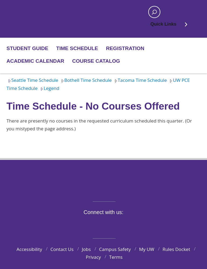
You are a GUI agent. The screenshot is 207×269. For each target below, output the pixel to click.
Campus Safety (115, 249)
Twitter (88, 225)
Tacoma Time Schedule (140, 80)
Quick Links (169, 26)
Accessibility (29, 249)
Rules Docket (176, 249)
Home (24, 12)
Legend (49, 88)
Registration (125, 48)
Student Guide (27, 48)
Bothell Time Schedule (86, 80)
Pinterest (138, 225)
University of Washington (103, 177)
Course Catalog (96, 61)
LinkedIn (125, 225)
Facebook (75, 225)
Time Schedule (77, 48)
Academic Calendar (35, 61)
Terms (116, 257)
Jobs (86, 249)
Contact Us (62, 249)
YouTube (113, 225)
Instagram (100, 225)
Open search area (152, 13)
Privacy (93, 257)
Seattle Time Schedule (32, 80)
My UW (146, 249)
